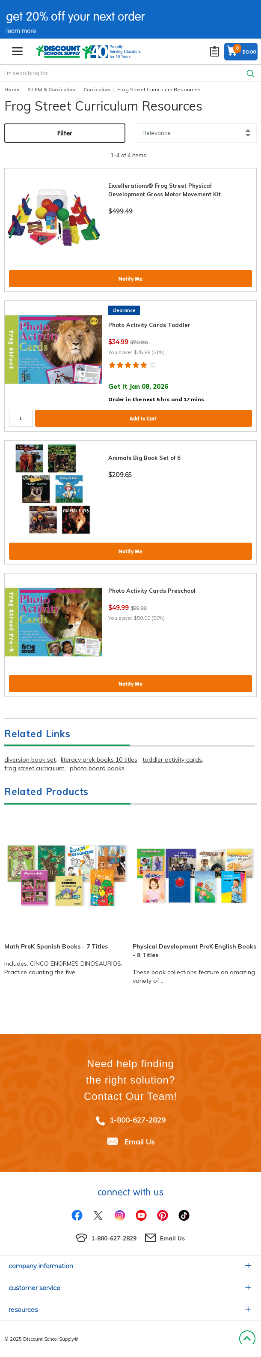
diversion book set (30, 759)
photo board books (97, 768)
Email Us (140, 1141)
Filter (64, 133)
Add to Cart (143, 418)
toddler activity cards (172, 759)
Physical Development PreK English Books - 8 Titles (194, 951)
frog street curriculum (34, 768)
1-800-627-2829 (138, 1119)
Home (11, 89)
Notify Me (130, 279)
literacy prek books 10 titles (99, 759)
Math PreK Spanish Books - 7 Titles (56, 946)
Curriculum (96, 89)
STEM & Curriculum (51, 89)
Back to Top (247, 1339)
